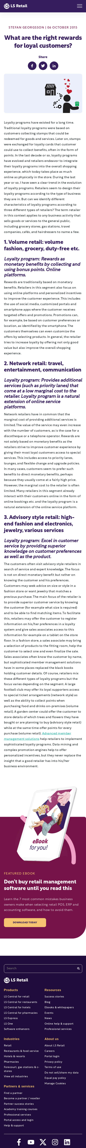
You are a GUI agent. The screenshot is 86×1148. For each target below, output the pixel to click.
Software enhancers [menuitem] (17, 1029)
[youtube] (31, 1142)
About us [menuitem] (52, 1039)
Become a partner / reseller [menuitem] (22, 1098)
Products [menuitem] (11, 990)
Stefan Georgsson (26, 27)
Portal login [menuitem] (52, 1056)
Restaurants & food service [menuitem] (21, 1051)
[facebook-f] (18, 1142)
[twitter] (43, 1142)
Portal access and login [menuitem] (19, 1120)
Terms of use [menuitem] (53, 1067)
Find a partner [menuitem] (13, 1093)
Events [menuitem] (49, 1013)
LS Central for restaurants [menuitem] (20, 1002)
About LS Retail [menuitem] (55, 1045)
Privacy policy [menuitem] (53, 1062)
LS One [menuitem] (8, 1024)
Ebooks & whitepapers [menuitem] (59, 1007)
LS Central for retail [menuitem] (16, 997)
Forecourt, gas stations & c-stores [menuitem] (21, 1069)
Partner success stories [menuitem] (19, 1104)
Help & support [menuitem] (14, 1125)
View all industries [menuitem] (16, 1076)
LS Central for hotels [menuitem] (17, 1007)
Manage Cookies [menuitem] (55, 1083)
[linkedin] (67, 1142)
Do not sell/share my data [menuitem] (62, 1073)
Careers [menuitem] (50, 1051)
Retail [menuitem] (8, 1045)
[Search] (78, 968)
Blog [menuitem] (47, 1002)
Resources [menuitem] (53, 990)
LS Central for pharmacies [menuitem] (21, 1013)
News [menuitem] (48, 1018)
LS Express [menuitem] (11, 1018)
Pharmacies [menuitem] (11, 1062)
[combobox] (43, 968)
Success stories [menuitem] (54, 997)
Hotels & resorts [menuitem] (14, 1056)
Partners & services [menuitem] (19, 1086)
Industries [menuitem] (12, 1039)
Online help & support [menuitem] (59, 1024)
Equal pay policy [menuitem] (55, 1078)
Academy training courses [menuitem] (20, 1109)
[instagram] (55, 1142)
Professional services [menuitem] (17, 1115)
